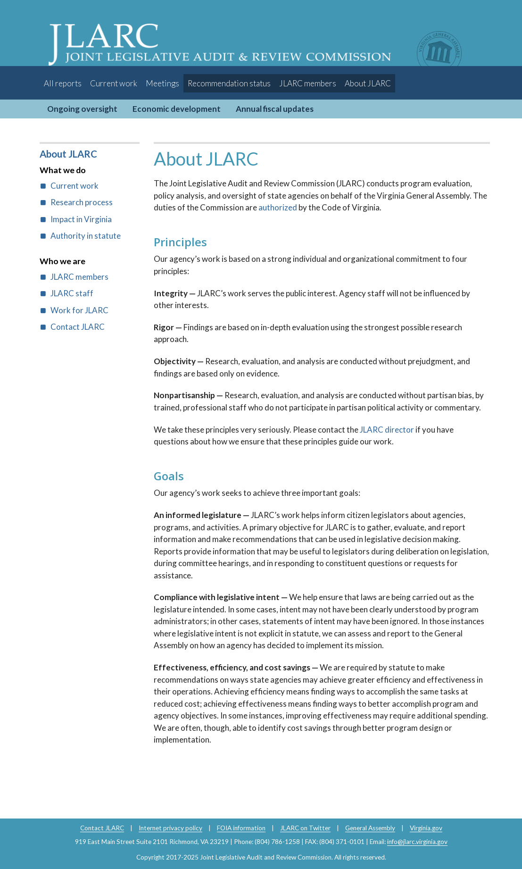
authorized (278, 207)
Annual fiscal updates (275, 109)
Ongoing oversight (82, 109)
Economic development (177, 109)
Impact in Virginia (81, 219)
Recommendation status (229, 83)
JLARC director (387, 429)
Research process (81, 202)
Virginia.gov (426, 828)
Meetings (162, 83)
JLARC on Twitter (305, 828)
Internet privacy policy (170, 828)
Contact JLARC (77, 327)
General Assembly (370, 828)
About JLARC (368, 83)
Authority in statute (85, 236)
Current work (113, 83)
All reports (63, 83)
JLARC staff (71, 293)
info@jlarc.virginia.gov (417, 841)
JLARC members (307, 83)
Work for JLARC (79, 310)
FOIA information (241, 828)
